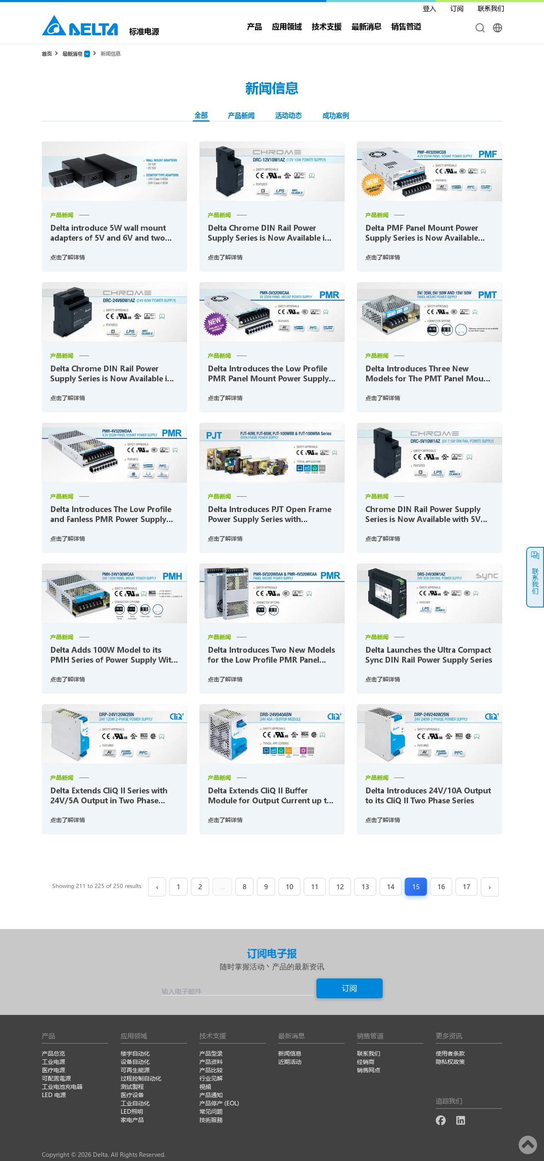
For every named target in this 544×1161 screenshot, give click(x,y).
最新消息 (366, 26)
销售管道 (406, 26)
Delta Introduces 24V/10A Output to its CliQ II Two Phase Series (428, 795)
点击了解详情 (67, 257)
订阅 (349, 988)
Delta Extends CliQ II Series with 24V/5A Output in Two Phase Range (109, 800)
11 (314, 886)
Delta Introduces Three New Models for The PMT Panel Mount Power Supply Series (428, 378)
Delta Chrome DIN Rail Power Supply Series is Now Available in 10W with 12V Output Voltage (269, 238)
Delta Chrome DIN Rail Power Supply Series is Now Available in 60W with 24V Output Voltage (111, 378)
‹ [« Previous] (157, 887)
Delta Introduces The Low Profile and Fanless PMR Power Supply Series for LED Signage (110, 519)
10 (289, 886)
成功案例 (336, 115)
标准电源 (144, 30)
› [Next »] (489, 887)
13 (365, 886)
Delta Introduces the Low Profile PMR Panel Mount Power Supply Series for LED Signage (268, 378)
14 (390, 886)
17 (466, 886)
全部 (201, 114)
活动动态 (288, 115)
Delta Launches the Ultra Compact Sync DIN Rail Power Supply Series (428, 655)
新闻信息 (111, 53)
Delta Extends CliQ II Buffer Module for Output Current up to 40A (270, 800)
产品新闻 (241, 115)
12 (340, 886)
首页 (47, 53)
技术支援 (327, 26)
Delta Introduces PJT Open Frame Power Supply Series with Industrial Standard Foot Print (269, 519)
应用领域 (287, 26)
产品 (254, 26)
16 (441, 886)
